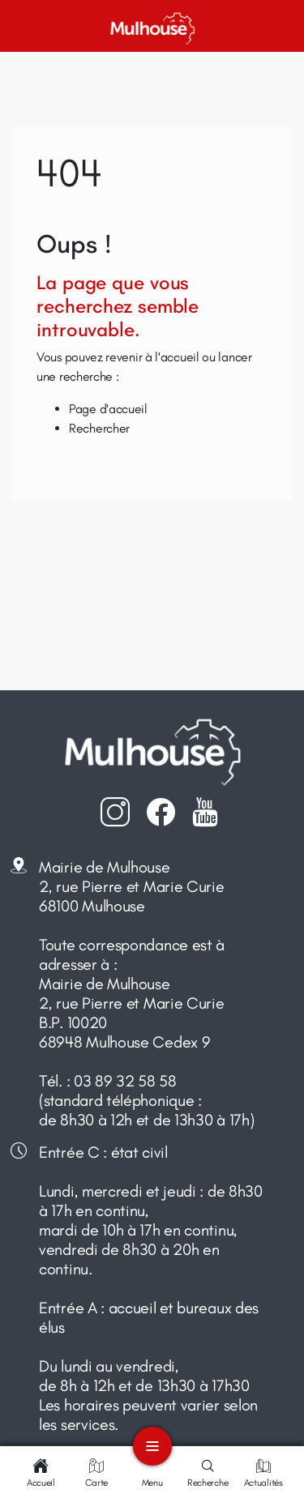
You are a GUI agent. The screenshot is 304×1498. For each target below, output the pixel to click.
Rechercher (99, 428)
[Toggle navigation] (152, 1446)
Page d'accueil (108, 408)
